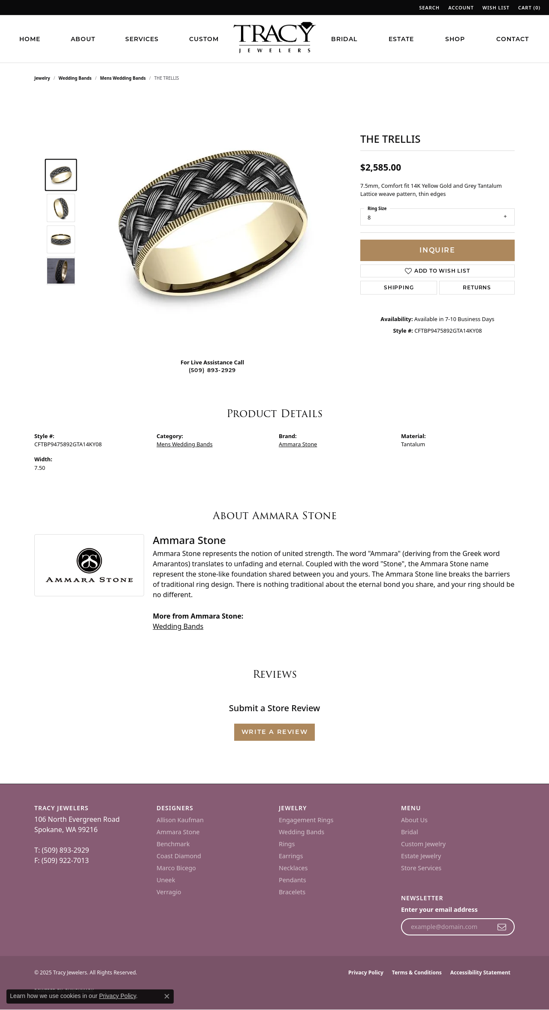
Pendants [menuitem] (292, 880)
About (83, 39)
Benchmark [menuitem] (173, 844)
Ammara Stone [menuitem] (178, 832)
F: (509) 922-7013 (61, 860)
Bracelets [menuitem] (292, 892)
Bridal (344, 39)
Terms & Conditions (417, 972)
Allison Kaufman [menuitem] (180, 820)
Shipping (398, 287)
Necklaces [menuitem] (293, 868)
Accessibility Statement (480, 972)
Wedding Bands (75, 78)
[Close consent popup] (166, 996)
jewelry (42, 78)
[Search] (429, 7)
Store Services (421, 868)
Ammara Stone (298, 444)
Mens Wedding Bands (123, 78)
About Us (414, 820)
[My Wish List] (496, 7)
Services (142, 39)
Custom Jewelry (423, 844)
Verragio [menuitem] (169, 892)
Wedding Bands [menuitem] (301, 832)
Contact (512, 39)
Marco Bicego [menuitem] (176, 868)
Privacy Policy (365, 972)
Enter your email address (439, 909)
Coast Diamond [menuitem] (179, 856)
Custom (204, 39)
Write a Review (274, 732)
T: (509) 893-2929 (61, 850)
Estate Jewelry (421, 856)
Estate (401, 39)
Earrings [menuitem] (291, 856)
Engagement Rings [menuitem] (306, 820)
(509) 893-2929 (212, 370)
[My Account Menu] (461, 7)
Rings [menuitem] (287, 844)
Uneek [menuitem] (166, 880)
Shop (455, 39)
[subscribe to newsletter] (502, 927)
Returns (477, 287)
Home (29, 39)
